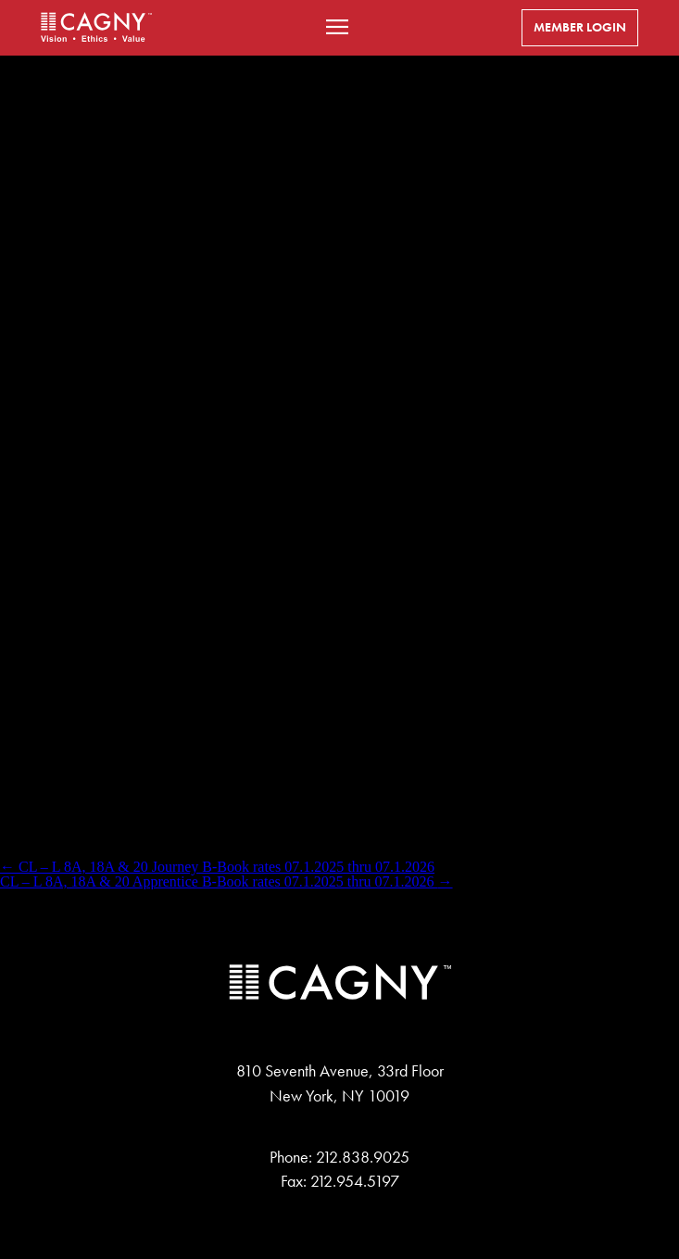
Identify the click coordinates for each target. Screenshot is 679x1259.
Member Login (580, 27)
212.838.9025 (362, 1157)
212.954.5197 (354, 1181)
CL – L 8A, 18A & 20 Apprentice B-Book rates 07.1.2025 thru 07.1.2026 (226, 881)
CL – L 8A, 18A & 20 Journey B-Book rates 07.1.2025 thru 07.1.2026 (217, 867)
